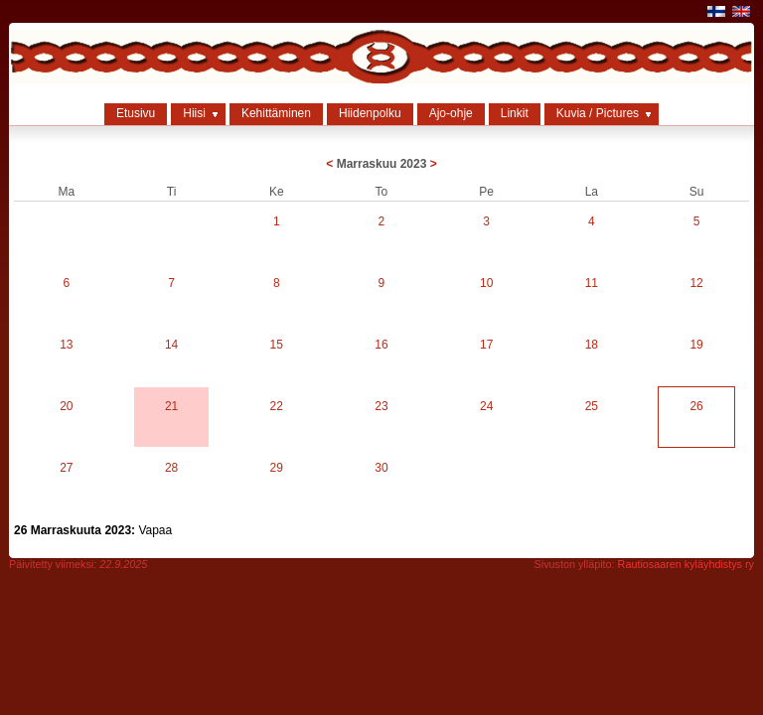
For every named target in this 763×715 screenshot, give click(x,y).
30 (381, 468)
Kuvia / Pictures (597, 113)
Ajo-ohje (451, 113)
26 (695, 406)
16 (381, 345)
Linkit (515, 113)
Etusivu (135, 113)
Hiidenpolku (370, 113)
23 (381, 406)
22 (276, 406)
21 (171, 406)
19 (695, 345)
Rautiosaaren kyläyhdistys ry (686, 564)
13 (66, 345)
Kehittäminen (276, 113)
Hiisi (194, 113)
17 (486, 345)
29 (276, 468)
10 (486, 283)
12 (695, 283)
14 (171, 345)
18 (591, 345)
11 (591, 283)
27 (66, 468)
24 (486, 406)
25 (591, 406)
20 (66, 406)
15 (276, 345)
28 (171, 468)
